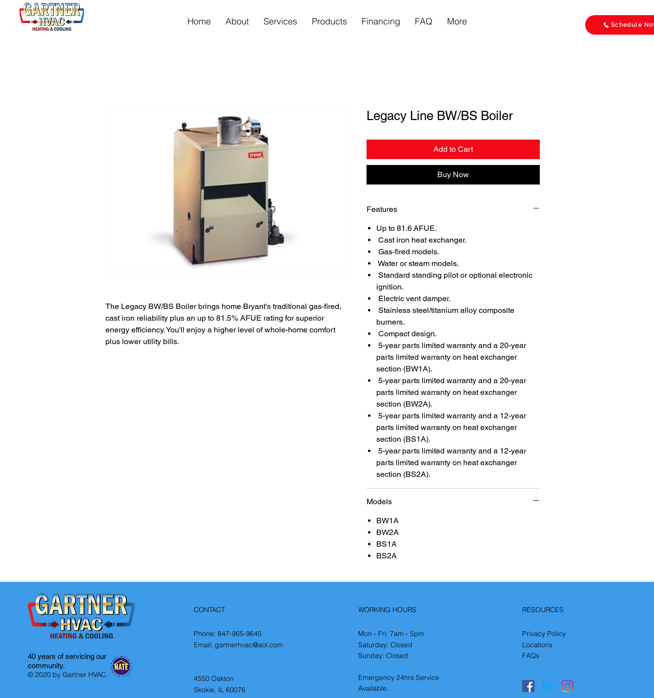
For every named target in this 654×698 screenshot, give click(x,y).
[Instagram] (567, 686)
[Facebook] (528, 686)
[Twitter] (548, 686)
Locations (537, 644)
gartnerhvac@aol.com (249, 644)
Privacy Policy (544, 633)
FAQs (530, 655)
